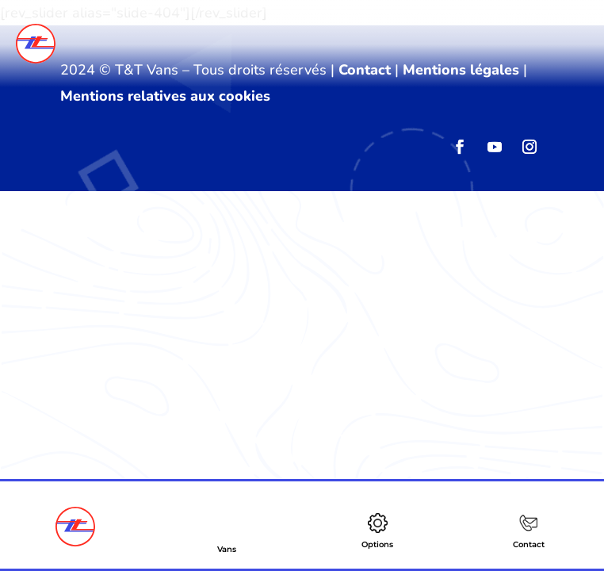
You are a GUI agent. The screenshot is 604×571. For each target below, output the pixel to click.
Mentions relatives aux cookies (165, 95)
